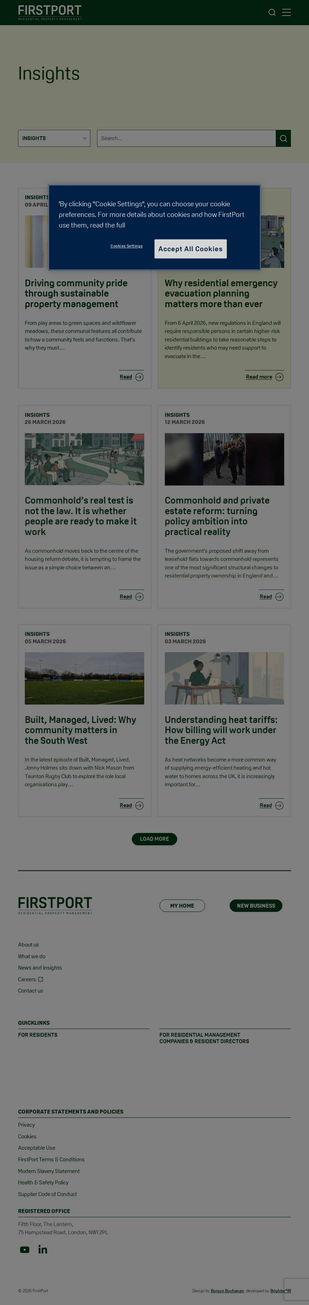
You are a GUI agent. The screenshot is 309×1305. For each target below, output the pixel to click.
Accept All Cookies (190, 249)
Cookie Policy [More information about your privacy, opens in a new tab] (149, 225)
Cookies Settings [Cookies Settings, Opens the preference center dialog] (126, 246)
